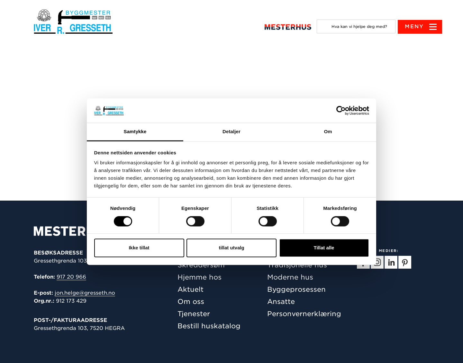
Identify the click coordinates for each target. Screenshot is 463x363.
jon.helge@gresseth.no (85, 293)
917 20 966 (71, 277)
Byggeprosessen (296, 289)
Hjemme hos (199, 277)
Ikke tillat (139, 248)
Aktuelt (190, 289)
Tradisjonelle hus (297, 265)
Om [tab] (328, 131)
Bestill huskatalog (209, 326)
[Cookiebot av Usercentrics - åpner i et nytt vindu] (341, 110)
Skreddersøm (201, 265)
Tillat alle (324, 248)
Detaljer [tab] (231, 131)
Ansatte (281, 302)
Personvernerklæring (304, 314)
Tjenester (193, 314)
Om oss (190, 302)
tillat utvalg (231, 248)
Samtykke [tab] (135, 131)
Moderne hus (290, 277)
